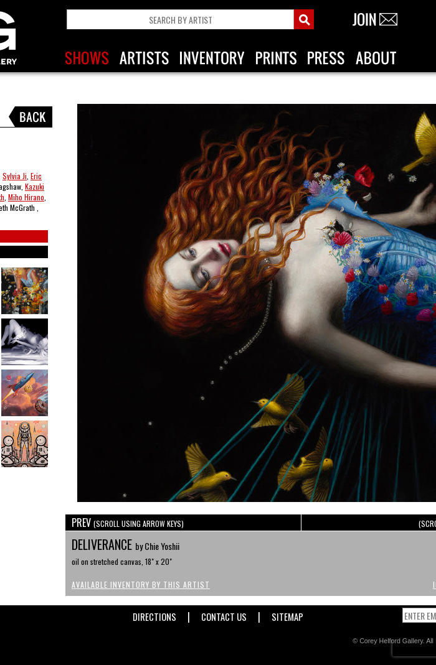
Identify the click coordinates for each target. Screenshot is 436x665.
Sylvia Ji (14, 175)
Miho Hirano (26, 197)
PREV (128, 522)
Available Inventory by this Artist (141, 584)
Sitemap (287, 614)
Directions (154, 614)
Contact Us (224, 614)
